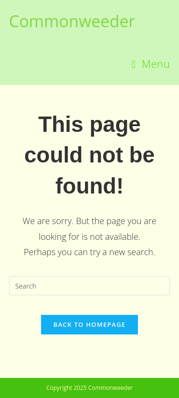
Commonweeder (72, 21)
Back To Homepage (89, 324)
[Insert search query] (89, 285)
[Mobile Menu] (151, 63)
